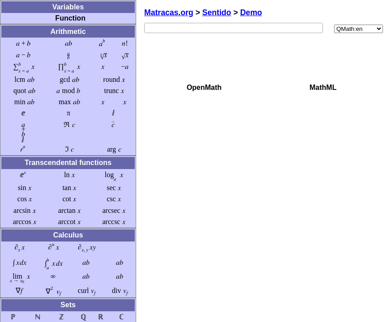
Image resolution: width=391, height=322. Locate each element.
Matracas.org (168, 12)
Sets (68, 305)
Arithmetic (68, 31)
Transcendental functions (68, 162)
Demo (251, 12)
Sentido (217, 12)
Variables (68, 7)
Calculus (68, 235)
